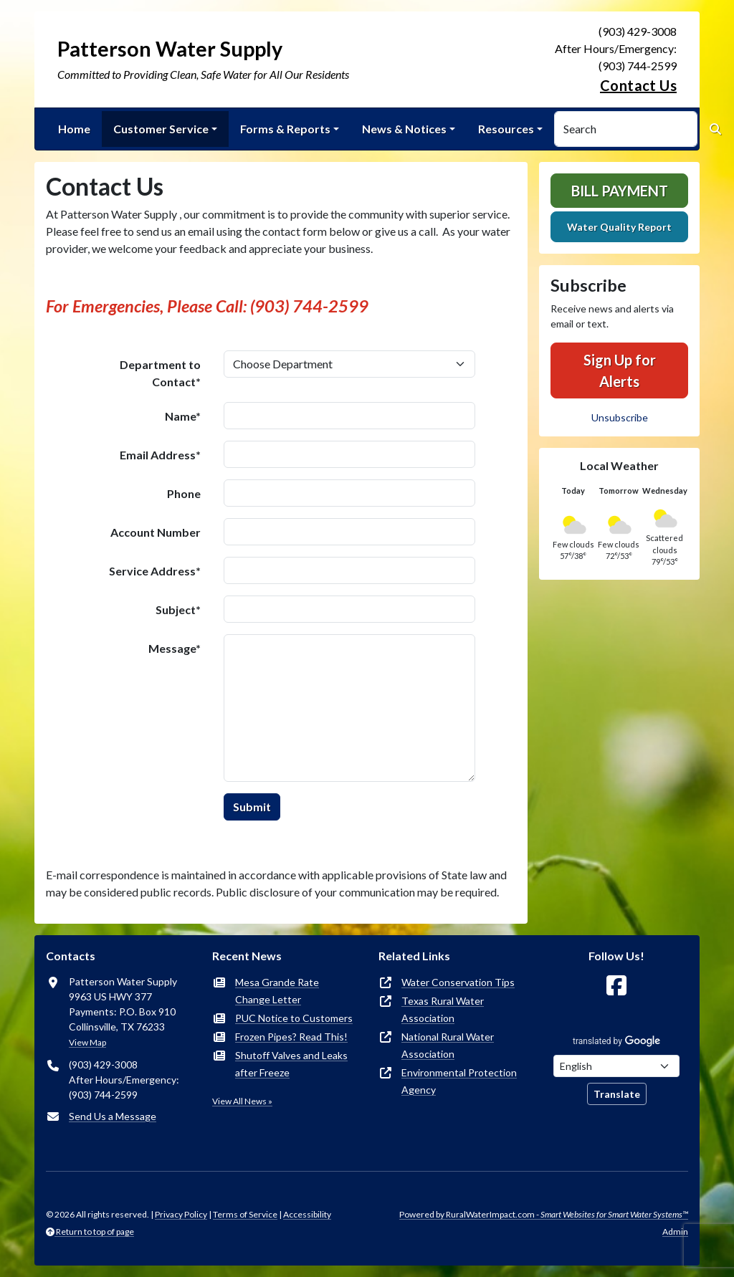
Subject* (178, 609)
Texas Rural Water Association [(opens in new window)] (442, 1009)
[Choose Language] (616, 1066)
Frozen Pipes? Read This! (291, 1036)
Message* (174, 648)
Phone (184, 493)
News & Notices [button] (404, 128)
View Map (87, 1042)
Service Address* (155, 571)
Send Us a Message (112, 1116)
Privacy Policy (181, 1214)
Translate (617, 1094)
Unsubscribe (619, 417)
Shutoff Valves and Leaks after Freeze (291, 1063)
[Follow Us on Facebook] (616, 986)
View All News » (242, 1101)
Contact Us (638, 85)
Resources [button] (506, 128)
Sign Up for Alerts (619, 370)
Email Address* (160, 454)
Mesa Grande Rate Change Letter (277, 990)
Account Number (155, 532)
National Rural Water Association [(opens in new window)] (447, 1045)
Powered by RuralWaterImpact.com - (543, 1214)
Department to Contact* (160, 373)
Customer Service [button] (161, 128)
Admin (675, 1231)
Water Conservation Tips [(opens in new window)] (458, 982)
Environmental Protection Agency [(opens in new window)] (459, 1081)
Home (74, 128)
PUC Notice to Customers (294, 1018)
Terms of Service (245, 1214)
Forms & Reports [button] (285, 128)
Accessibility (307, 1214)
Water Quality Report (619, 227)
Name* (183, 416)
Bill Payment (619, 190)
